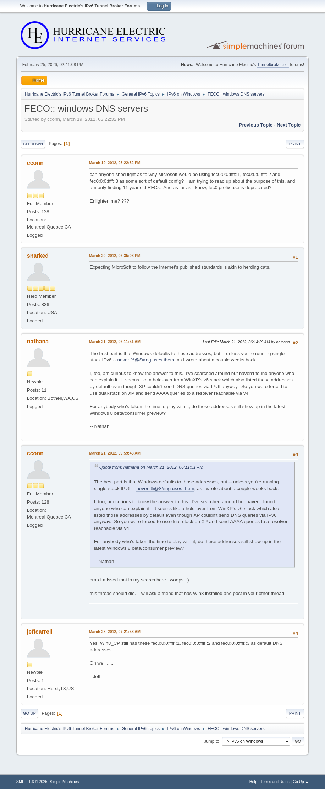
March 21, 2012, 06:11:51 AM (115, 341)
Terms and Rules (275, 781)
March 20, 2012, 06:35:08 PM (115, 255)
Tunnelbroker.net (273, 64)
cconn (35, 163)
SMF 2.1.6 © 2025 (32, 781)
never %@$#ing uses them (145, 360)
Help (253, 781)
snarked (38, 256)
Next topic (289, 125)
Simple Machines (64, 781)
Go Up (29, 713)
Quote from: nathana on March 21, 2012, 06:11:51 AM (151, 467)
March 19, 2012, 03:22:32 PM (115, 163)
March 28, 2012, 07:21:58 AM (115, 631)
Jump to (211, 741)
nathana (38, 341)
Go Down (33, 144)
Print (295, 144)
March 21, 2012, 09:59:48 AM (115, 453)
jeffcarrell (40, 632)
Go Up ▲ (301, 781)
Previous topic (256, 125)
